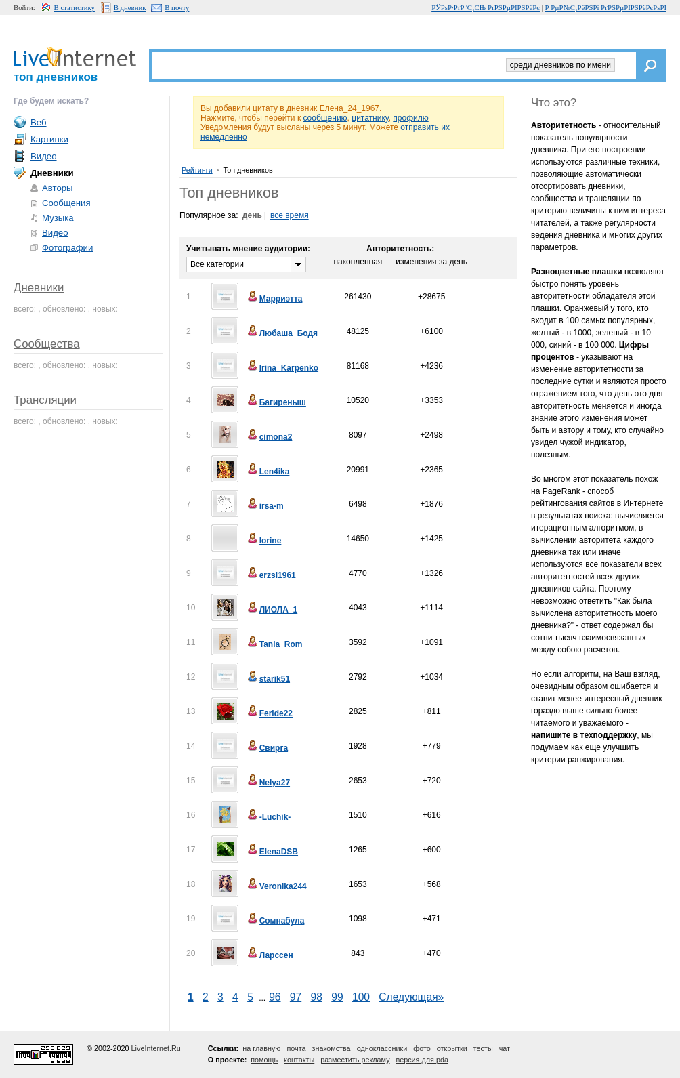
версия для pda (422, 1060)
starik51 (268, 679)
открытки (452, 1048)
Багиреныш (276, 402)
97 (295, 997)
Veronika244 (276, 886)
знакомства (331, 1048)
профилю (410, 118)
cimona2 (269, 437)
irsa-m (265, 506)
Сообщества (47, 343)
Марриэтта (274, 299)
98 (316, 997)
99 (337, 997)
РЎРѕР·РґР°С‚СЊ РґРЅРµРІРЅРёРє (485, 7)
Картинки (49, 139)
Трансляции (45, 400)
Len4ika (268, 471)
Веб (38, 122)
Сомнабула (275, 921)
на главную (261, 1048)
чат (504, 1048)
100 (361, 997)
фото (421, 1048)
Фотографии (67, 248)
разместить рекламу (354, 1060)
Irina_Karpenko (282, 368)
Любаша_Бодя (282, 333)
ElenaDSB (272, 851)
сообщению (325, 118)
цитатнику (370, 118)
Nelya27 (268, 782)
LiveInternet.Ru (156, 1048)
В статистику (74, 7)
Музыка (58, 218)
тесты (483, 1048)
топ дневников (56, 76)
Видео (43, 156)
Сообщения (66, 203)
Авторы (57, 188)
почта (295, 1048)
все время (289, 215)
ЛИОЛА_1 (272, 610)
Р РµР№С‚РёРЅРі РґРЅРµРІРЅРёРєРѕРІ (605, 7)
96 (274, 997)
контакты (299, 1060)
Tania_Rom (274, 644)
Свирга (267, 748)
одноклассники (382, 1048)
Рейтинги (197, 170)
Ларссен (269, 955)
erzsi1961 (271, 575)
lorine (264, 540)
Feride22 (269, 713)
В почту (177, 7)
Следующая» (411, 997)
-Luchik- (268, 817)
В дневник (130, 7)
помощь (264, 1060)
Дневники (39, 287)
